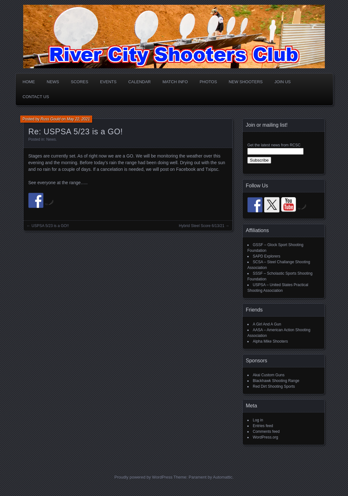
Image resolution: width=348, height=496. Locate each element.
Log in (258, 420)
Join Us (282, 81)
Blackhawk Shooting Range (276, 381)
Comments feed (266, 431)
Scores (79, 81)
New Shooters (246, 81)
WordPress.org (265, 437)
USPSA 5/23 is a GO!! (50, 226)
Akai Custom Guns (268, 375)
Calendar (139, 81)
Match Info (175, 81)
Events (108, 81)
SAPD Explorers (266, 256)
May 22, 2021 (78, 119)
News (53, 81)
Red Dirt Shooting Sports (274, 386)
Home (29, 81)
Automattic (222, 477)
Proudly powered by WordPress (143, 477)
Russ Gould (51, 119)
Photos (208, 81)
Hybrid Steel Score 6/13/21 (201, 226)
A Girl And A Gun (267, 324)
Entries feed (263, 426)
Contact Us (36, 96)
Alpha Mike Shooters (270, 341)
